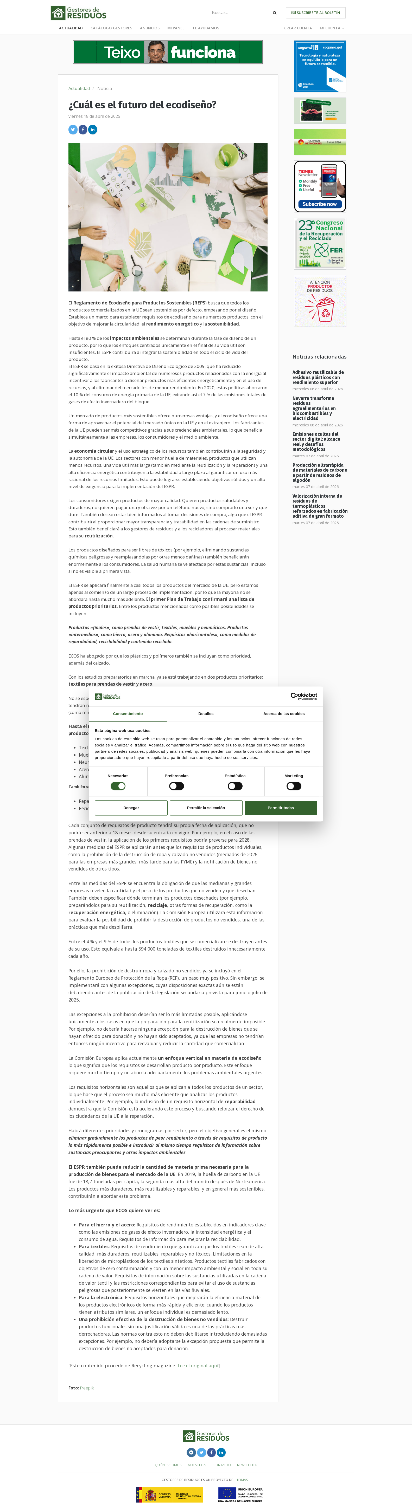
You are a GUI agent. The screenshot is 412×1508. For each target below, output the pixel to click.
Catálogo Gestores (111, 27)
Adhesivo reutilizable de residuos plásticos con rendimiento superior (318, 377)
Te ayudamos (205, 27)
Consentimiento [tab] (128, 713)
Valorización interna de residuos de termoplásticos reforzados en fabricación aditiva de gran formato (320, 506)
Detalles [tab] (205, 713)
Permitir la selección (206, 807)
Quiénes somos (168, 1464)
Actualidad (71, 27)
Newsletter (247, 1464)
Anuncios (150, 27)
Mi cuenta (332, 27)
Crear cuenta (298, 27)
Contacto (222, 1464)
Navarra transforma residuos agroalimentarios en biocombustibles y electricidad (314, 408)
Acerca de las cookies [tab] (284, 713)
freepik (87, 1388)
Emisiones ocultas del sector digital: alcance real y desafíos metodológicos (316, 442)
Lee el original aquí (198, 1365)
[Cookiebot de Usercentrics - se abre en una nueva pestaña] (294, 696)
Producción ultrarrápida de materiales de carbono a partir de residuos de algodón (320, 473)
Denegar (131, 807)
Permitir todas (281, 807)
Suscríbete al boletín (315, 12)
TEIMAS (242, 1479)
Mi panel (176, 27)
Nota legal (197, 1464)
